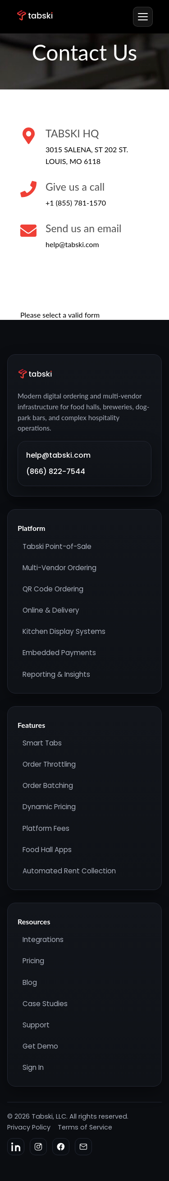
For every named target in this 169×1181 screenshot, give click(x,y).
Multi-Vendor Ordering (59, 567)
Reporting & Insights (56, 674)
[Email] (83, 1146)
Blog (30, 982)
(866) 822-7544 (55, 471)
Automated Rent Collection (69, 871)
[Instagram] (38, 1146)
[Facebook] (60, 1146)
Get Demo (40, 1046)
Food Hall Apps (47, 849)
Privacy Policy (28, 1127)
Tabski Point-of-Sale (57, 546)
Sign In (33, 1067)
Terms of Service (85, 1127)
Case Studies (45, 1003)
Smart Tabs (42, 743)
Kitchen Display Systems (64, 631)
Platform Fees (46, 828)
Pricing (33, 960)
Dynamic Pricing (49, 806)
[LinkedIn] (15, 1146)
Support (36, 1025)
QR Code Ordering (53, 589)
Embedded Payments (59, 652)
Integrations (43, 939)
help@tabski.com (58, 455)
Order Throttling (49, 764)
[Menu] (143, 17)
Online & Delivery (51, 610)
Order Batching (48, 785)
